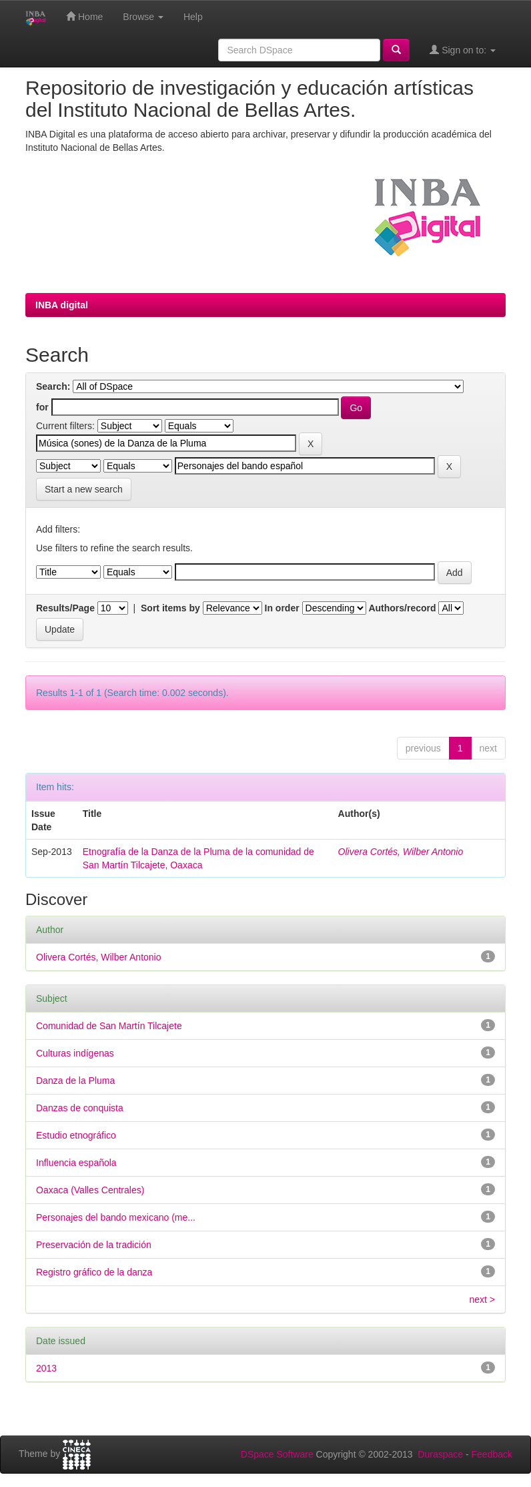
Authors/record (402, 608)
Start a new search (84, 489)
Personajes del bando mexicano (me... (115, 1217)
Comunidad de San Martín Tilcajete (109, 1025)
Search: (53, 386)
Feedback (492, 1454)
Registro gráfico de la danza (94, 1272)
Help (193, 16)
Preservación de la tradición (93, 1244)
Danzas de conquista (79, 1108)
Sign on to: (463, 49)
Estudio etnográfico (76, 1135)
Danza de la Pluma (75, 1080)
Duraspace (440, 1454)
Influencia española (76, 1162)
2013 (46, 1368)
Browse (143, 16)
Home (84, 16)
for (42, 407)
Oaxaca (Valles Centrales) (90, 1190)
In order (282, 608)
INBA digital (61, 305)
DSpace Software (277, 1454)
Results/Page (65, 608)
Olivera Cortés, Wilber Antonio (401, 851)
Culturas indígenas (75, 1053)
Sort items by (170, 608)
